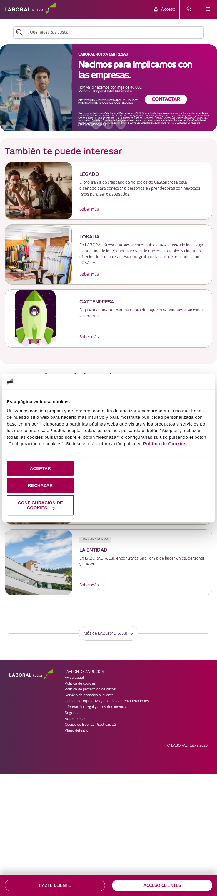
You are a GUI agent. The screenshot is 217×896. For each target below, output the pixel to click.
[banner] (108, 87)
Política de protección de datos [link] (90, 689)
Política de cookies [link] (80, 683)
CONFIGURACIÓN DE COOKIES (40, 505)
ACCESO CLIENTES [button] (162, 885)
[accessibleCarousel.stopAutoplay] (108, 124)
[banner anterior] (96, 124)
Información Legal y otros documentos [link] (96, 707)
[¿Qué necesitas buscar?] (114, 32)
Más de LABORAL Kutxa (108, 633)
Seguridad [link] (73, 713)
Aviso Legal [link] (74, 677)
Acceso (168, 9)
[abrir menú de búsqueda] (189, 9)
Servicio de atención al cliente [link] (89, 695)
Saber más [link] (89, 209)
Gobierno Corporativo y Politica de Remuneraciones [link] (107, 701)
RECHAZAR (40, 485)
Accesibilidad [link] (75, 718)
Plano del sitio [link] (76, 730)
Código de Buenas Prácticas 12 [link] (90, 724)
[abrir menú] (207, 9)
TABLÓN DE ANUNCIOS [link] (84, 671)
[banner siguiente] (121, 124)
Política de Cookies (164, 443)
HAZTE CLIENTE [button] (55, 885)
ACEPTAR (40, 468)
